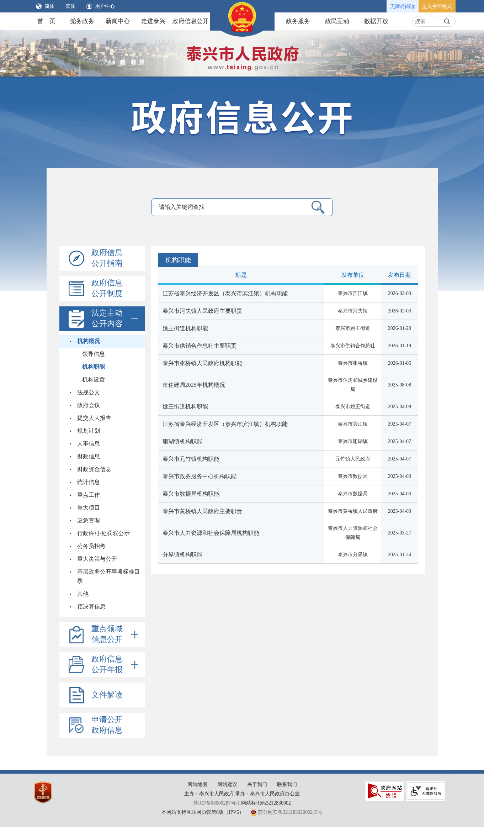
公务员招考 (91, 546)
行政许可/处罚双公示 (103, 533)
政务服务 (298, 21)
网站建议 (227, 784)
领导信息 (93, 354)
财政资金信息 (94, 469)
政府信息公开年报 (114, 664)
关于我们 (257, 784)
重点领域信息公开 (114, 634)
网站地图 (197, 784)
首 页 (46, 21)
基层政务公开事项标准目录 (108, 576)
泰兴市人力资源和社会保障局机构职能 (211, 533)
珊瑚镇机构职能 (182, 441)
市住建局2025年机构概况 (194, 385)
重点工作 (88, 495)
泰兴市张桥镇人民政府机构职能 (202, 363)
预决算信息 (91, 607)
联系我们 (287, 784)
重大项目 (88, 508)
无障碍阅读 (402, 6)
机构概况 (88, 341)
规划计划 (88, 431)
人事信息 (88, 444)
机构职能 (93, 367)
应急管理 (88, 520)
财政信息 (88, 456)
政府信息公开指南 (107, 258)
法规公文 (88, 392)
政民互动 (337, 21)
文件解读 (107, 694)
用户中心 (105, 6)
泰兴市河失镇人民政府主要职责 (202, 311)
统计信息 (88, 482)
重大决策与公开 (97, 559)
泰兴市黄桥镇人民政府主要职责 (202, 511)
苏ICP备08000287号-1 (216, 803)
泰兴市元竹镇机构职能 (191, 459)
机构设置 (93, 379)
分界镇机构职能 (182, 555)
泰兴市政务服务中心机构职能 (199, 476)
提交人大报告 (94, 418)
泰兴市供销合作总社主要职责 (199, 346)
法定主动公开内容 (114, 318)
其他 (83, 594)
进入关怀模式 (437, 6)
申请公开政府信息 (107, 724)
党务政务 (82, 21)
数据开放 (376, 21)
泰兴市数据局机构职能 (191, 494)
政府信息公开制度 (107, 288)
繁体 (70, 6)
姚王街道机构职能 (185, 328)
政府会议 (88, 405)
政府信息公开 (190, 21)
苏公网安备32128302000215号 (290, 812)
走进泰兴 (153, 21)
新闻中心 (118, 21)
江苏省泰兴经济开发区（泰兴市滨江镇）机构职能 (225, 293)
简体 (49, 6)
